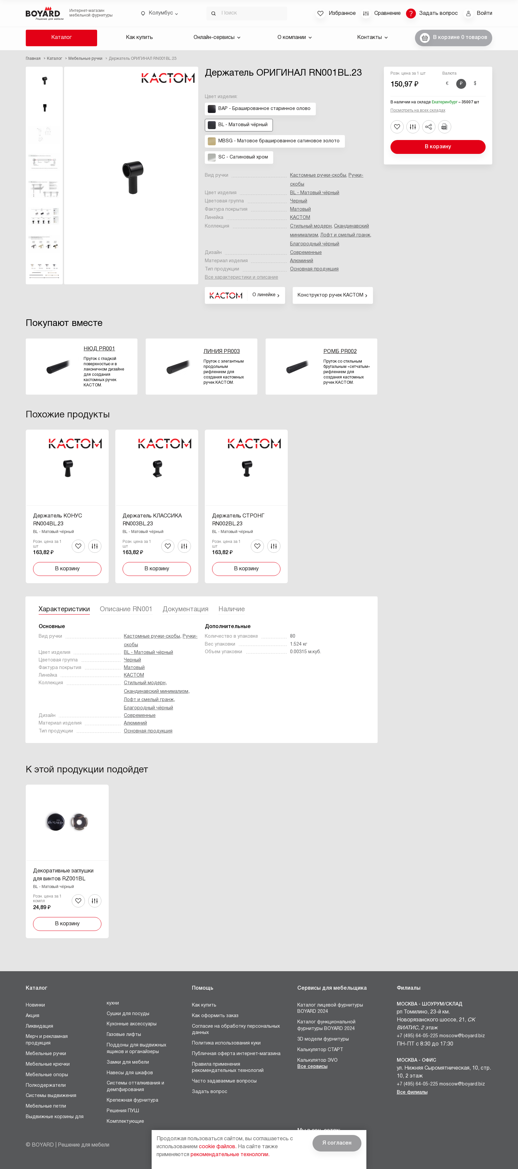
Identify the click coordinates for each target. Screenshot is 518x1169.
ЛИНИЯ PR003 (222, 351)
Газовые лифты (124, 1035)
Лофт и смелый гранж (345, 235)
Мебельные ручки (46, 1054)
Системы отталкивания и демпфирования (135, 1086)
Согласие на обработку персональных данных (236, 1029)
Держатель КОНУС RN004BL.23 (57, 520)
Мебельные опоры (47, 1075)
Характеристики (64, 610)
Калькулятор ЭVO (317, 1060)
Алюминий (301, 261)
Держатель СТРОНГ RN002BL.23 (238, 520)
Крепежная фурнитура (132, 1100)
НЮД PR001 (99, 349)
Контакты (372, 37)
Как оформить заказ (215, 1016)
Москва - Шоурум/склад (429, 1004)
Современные (306, 253)
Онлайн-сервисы (217, 37)
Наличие (231, 610)
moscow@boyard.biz (462, 1036)
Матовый (300, 209)
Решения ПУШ (123, 1111)
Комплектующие (125, 1121)
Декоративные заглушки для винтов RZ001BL (63, 875)
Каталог (61, 37)
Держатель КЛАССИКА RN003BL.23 (152, 520)
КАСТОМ (300, 218)
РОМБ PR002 (340, 351)
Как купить (139, 37)
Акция (32, 1016)
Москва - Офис (416, 1060)
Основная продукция (314, 269)
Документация (185, 610)
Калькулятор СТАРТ (320, 1050)
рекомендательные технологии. (230, 1154)
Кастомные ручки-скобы (318, 175)
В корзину (438, 147)
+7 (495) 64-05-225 (417, 1036)
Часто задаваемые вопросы (224, 1081)
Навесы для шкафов (130, 1073)
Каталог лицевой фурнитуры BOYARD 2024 (330, 1008)
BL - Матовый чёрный (314, 193)
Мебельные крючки (48, 1064)
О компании (295, 37)
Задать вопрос (209, 1092)
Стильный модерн (311, 226)
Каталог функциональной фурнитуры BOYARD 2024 (326, 1025)
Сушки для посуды (128, 1014)
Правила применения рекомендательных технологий (228, 1067)
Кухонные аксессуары (132, 1024)
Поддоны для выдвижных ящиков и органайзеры (136, 1048)
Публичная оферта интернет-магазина (236, 1054)
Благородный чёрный (314, 244)
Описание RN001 (126, 610)
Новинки (35, 1005)
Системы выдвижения (51, 1096)
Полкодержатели (46, 1085)
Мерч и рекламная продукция (47, 1040)
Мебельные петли (46, 1106)
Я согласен (337, 1143)
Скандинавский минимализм (156, 692)
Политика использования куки (226, 1043)
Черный (298, 201)
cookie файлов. (218, 1147)
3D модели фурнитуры (323, 1039)
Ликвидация (39, 1026)
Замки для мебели (128, 1062)
